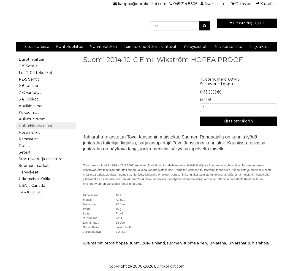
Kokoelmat (29, 112)
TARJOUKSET (31, 192)
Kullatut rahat (32, 119)
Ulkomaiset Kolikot (36, 179)
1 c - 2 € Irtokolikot (35, 72)
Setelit (25, 152)
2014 (146, 243)
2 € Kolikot (28, 86)
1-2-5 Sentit (29, 79)
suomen (174, 243)
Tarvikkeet (28, 172)
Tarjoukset (259, 46)
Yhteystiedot (195, 46)
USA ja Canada (32, 185)
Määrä (205, 100)
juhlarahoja (258, 243)
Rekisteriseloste (228, 46)
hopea (122, 243)
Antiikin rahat (31, 106)
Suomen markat (34, 165)
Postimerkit (29, 132)
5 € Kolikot (28, 99)
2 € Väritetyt (30, 92)
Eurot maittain (32, 59)
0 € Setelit (28, 66)
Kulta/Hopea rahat (36, 126)
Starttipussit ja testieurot (41, 159)
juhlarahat (237, 243)
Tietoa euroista (35, 46)
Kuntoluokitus (69, 46)
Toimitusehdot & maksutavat (150, 46)
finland (158, 243)
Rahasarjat (28, 139)
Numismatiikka (103, 46)
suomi (134, 243)
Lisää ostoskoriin (238, 121)
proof (109, 243)
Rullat (24, 146)
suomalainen (195, 243)
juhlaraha (217, 243)
